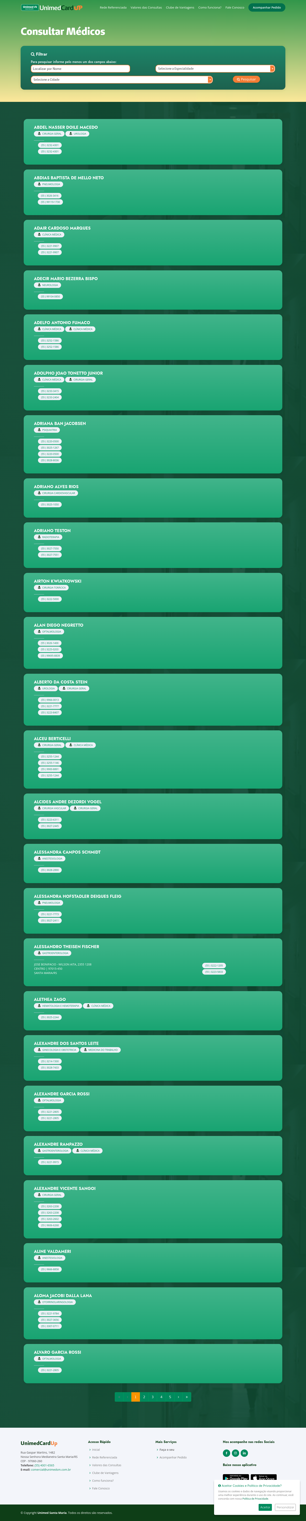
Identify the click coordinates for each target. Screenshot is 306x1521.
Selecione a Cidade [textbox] (46, 79)
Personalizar (285, 1507)
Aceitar (265, 1507)
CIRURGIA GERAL (49, 133)
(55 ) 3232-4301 (50, 145)
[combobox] (215, 69)
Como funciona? (209, 7)
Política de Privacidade (255, 1498)
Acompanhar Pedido (267, 7)
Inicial (96, 1449)
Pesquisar (246, 79)
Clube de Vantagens (180, 7)
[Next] (178, 1397)
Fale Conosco (235, 7)
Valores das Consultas (146, 7)
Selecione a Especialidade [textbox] (176, 68)
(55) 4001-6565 (44, 1465)
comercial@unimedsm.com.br (51, 1469)
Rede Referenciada (113, 7)
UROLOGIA (77, 133)
